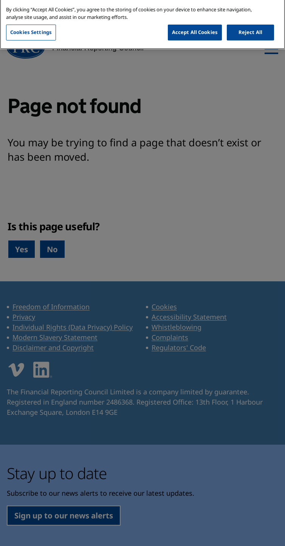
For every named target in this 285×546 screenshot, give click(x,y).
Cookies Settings (31, 24)
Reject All (250, 24)
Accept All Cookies (195, 24)
